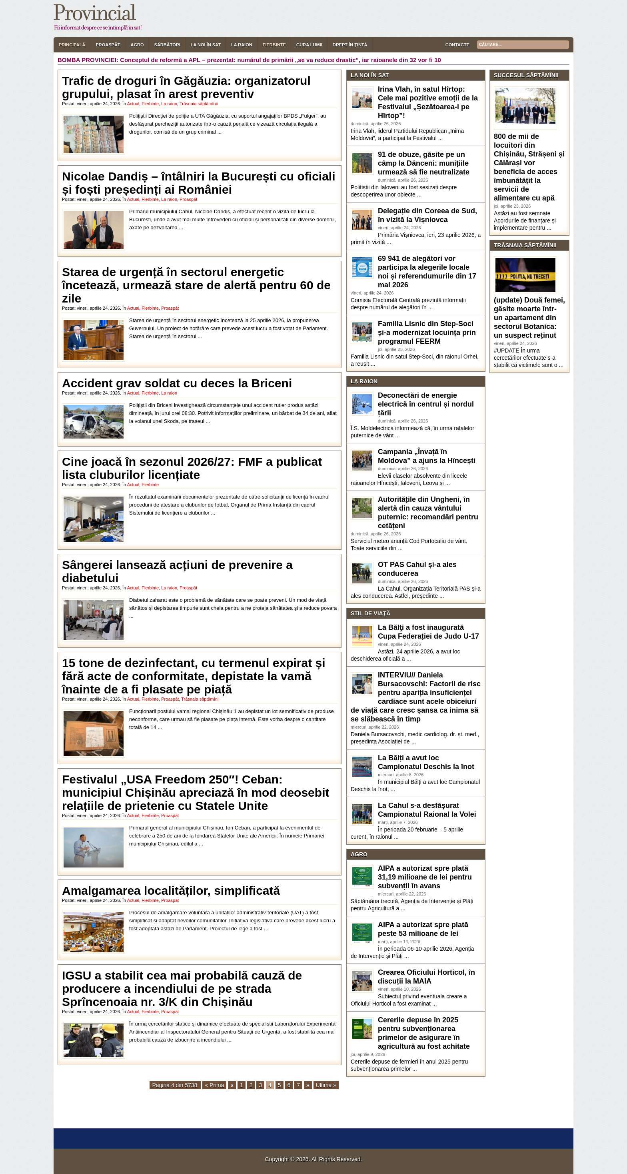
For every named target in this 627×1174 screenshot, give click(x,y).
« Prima (214, 1085)
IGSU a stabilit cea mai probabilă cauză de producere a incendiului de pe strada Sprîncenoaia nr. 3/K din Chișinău (182, 988)
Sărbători (167, 44)
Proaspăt (108, 44)
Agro (137, 44)
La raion (241, 44)
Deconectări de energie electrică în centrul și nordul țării (426, 404)
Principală (72, 44)
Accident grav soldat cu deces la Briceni (177, 383)
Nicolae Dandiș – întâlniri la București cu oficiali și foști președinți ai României (198, 183)
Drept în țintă (350, 44)
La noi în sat (206, 44)
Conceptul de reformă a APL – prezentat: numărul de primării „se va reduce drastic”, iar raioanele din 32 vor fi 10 (280, 59)
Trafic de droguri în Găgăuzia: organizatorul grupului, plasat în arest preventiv (186, 87)
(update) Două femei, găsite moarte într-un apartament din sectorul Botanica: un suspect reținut (529, 317)
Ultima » (326, 1085)
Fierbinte (274, 44)
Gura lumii (309, 44)
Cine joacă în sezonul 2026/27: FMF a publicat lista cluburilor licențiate (192, 468)
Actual (133, 103)
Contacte (457, 44)
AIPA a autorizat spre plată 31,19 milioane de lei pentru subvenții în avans (425, 877)
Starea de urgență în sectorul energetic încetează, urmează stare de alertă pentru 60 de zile (196, 285)
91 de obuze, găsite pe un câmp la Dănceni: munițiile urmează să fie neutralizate (423, 163)
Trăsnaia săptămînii (199, 103)
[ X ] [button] (110, 1121)
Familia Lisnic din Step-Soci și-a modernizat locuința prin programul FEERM (427, 332)
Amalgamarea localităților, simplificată (171, 890)
